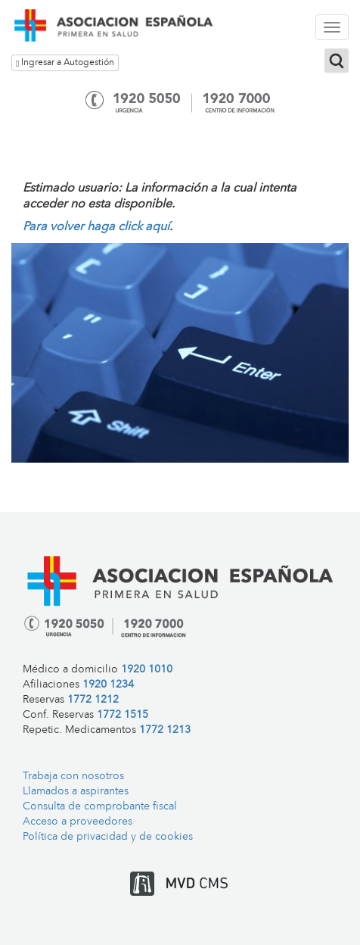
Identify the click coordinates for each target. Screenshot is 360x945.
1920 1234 (108, 685)
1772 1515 (122, 715)
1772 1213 (165, 730)
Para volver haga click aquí (96, 227)
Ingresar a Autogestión (65, 63)
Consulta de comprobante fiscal (100, 806)
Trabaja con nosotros (73, 776)
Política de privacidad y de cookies (108, 837)
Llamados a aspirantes (76, 791)
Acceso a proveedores (77, 822)
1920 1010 (146, 669)
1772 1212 (93, 700)
